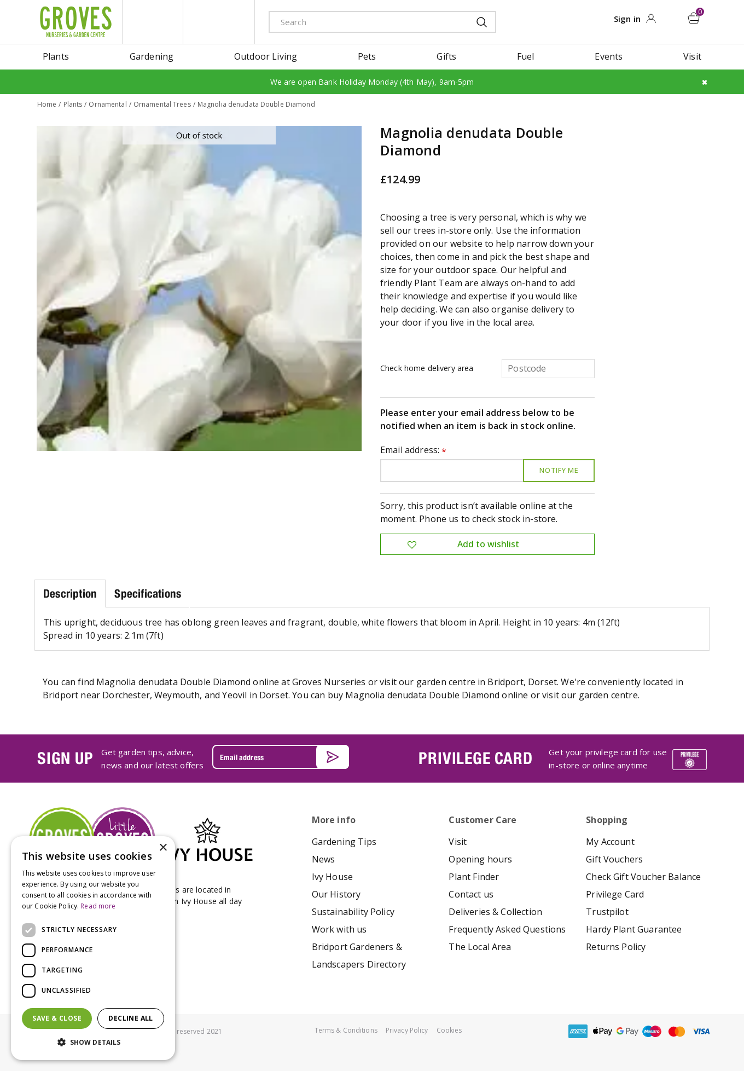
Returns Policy (616, 946)
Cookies (449, 1029)
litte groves (153, 22)
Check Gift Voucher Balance (643, 876)
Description (70, 593)
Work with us (339, 929)
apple (603, 1030)
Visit (458, 841)
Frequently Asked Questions (507, 929)
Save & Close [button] (57, 1018)
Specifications (147, 593)
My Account (610, 841)
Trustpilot (607, 911)
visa (701, 1030)
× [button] (163, 848)
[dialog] (93, 948)
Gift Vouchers (614, 859)
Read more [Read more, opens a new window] (97, 906)
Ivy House (332, 876)
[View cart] (694, 18)
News (323, 859)
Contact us (471, 894)
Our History (336, 894)
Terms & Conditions (346, 1029)
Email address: (413, 450)
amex (578, 1030)
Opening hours (480, 859)
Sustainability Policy (353, 911)
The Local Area (480, 946)
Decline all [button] (130, 1018)
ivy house (218, 22)
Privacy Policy (407, 1029)
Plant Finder (474, 876)
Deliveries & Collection (495, 911)
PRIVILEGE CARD (475, 757)
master (677, 1030)
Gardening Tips (344, 841)
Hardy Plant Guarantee (634, 929)
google (627, 1030)
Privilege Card (615, 894)
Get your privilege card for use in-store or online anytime (608, 758)
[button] (93, 1042)
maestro (652, 1030)
